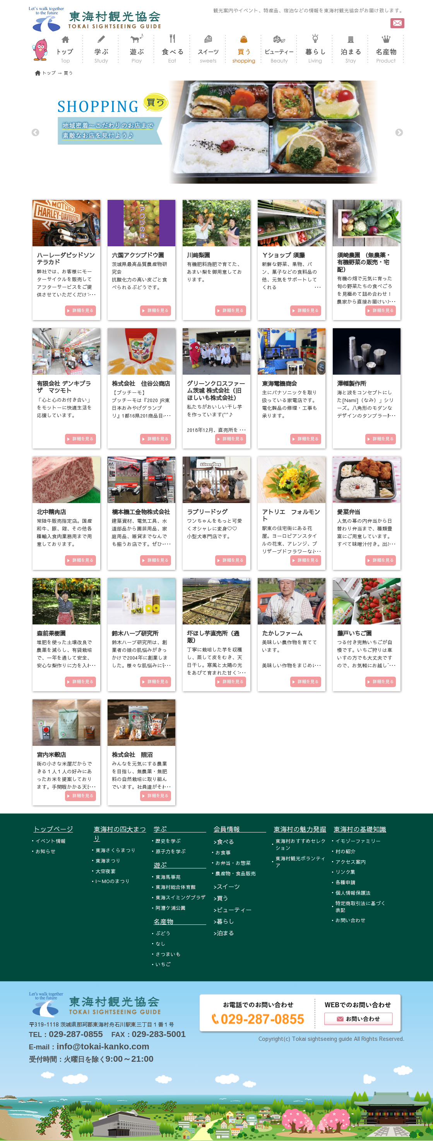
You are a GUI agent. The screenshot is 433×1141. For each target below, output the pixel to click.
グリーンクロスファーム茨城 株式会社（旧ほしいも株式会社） (216, 390)
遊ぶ (180, 865)
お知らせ (46, 851)
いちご (163, 964)
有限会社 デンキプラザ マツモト (64, 386)
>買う (221, 898)
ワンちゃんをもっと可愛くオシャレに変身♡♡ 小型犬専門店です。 (214, 528)
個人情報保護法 (353, 892)
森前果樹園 (51, 633)
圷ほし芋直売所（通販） (213, 636)
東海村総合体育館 (176, 886)
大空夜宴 (106, 871)
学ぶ (180, 829)
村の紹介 (345, 851)
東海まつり (108, 860)
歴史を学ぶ (168, 840)
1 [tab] (205, 180)
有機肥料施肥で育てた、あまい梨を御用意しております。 (214, 272)
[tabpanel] (216, 132)
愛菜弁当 (348, 512)
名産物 (180, 921)
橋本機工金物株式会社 (141, 512)
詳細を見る (83, 310)
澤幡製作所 (351, 383)
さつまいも (168, 954)
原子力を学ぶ (171, 851)
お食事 (223, 852)
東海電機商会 (279, 383)
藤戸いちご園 (354, 633)
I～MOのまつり (113, 881)
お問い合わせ (350, 920)
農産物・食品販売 (236, 873)
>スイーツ (227, 886)
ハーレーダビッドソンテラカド (66, 258)
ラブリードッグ (207, 512)
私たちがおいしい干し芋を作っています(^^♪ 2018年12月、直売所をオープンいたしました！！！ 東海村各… (215, 429)
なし (161, 943)
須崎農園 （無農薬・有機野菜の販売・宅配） (364, 262)
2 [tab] (217, 180)
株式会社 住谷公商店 (141, 383)
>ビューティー (233, 910)
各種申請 (345, 882)
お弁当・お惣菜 (233, 863)
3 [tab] (228, 180)
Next (398, 132)
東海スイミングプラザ (181, 897)
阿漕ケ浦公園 (171, 907)
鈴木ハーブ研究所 (135, 633)
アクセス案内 (350, 861)
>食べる (224, 841)
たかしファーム (282, 633)
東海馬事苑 (168, 876)
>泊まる (224, 933)
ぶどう (163, 933)
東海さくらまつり (116, 850)
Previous (35, 132)
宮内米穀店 (51, 754)
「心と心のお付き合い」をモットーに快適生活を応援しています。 (64, 407)
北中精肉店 (51, 512)
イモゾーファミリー (358, 840)
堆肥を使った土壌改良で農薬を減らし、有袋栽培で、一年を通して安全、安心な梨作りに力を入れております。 (64, 657)
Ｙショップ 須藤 (283, 255)
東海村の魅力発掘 (300, 829)
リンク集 (345, 871)
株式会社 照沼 (132, 754)
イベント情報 (51, 840)
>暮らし (224, 921)
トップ (49, 73)
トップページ (53, 829)
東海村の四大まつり (120, 833)
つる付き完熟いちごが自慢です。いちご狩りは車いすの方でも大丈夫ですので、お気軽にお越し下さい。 (364, 657)
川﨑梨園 (198, 255)
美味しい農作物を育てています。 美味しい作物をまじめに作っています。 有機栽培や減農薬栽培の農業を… (289, 665)
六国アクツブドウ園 (138, 255)
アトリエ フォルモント (291, 515)
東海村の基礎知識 (360, 829)
